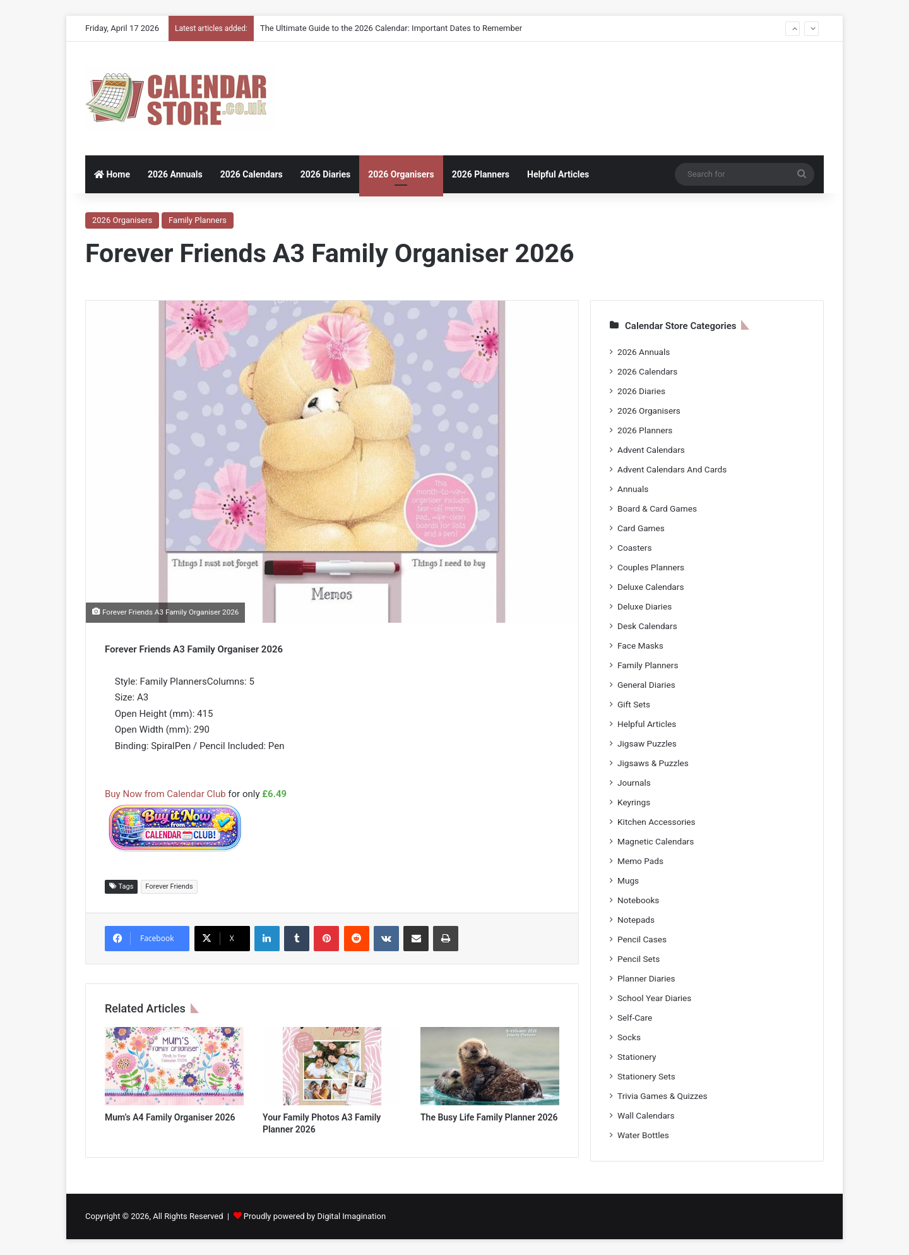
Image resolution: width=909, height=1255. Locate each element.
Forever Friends (169, 886)
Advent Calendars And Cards (672, 469)
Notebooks (638, 900)
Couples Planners (650, 567)
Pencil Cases (642, 939)
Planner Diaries (646, 978)
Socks (629, 1037)
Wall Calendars (645, 1115)
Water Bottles (643, 1135)
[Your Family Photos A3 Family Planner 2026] (332, 1066)
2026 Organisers (401, 174)
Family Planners (198, 220)
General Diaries (646, 685)
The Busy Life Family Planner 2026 (488, 1117)
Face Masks (640, 645)
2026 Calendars (251, 174)
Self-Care (634, 1017)
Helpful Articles (558, 174)
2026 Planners (480, 174)
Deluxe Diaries (644, 606)
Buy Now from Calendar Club (165, 794)
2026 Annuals (175, 174)
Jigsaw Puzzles (647, 743)
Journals (634, 783)
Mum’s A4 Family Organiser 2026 (170, 1117)
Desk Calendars (647, 626)
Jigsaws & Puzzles (653, 763)
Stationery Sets (646, 1076)
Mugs (628, 880)
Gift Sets (633, 704)
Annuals (632, 489)
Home (112, 174)
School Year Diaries (654, 998)
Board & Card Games (657, 508)
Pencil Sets (638, 959)
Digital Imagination (351, 1216)
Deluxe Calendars (650, 587)
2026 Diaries (325, 174)
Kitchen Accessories (656, 822)
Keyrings (633, 802)
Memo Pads (640, 861)
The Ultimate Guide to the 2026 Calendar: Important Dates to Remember (391, 28)
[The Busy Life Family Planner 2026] (489, 1066)
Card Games (641, 528)
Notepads (636, 920)
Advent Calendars (651, 450)
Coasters (634, 548)
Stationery (636, 1057)
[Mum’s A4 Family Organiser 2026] (174, 1066)
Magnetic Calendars (655, 841)
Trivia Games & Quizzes (662, 1096)
